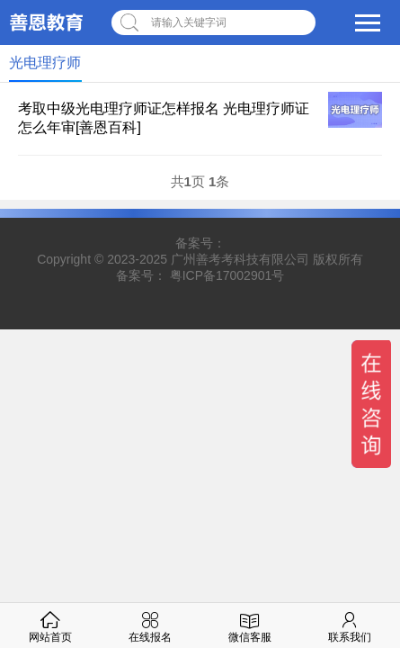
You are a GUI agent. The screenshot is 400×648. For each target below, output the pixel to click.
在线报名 (150, 625)
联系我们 (349, 625)
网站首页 (50, 625)
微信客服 (249, 625)
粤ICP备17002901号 (227, 275)
